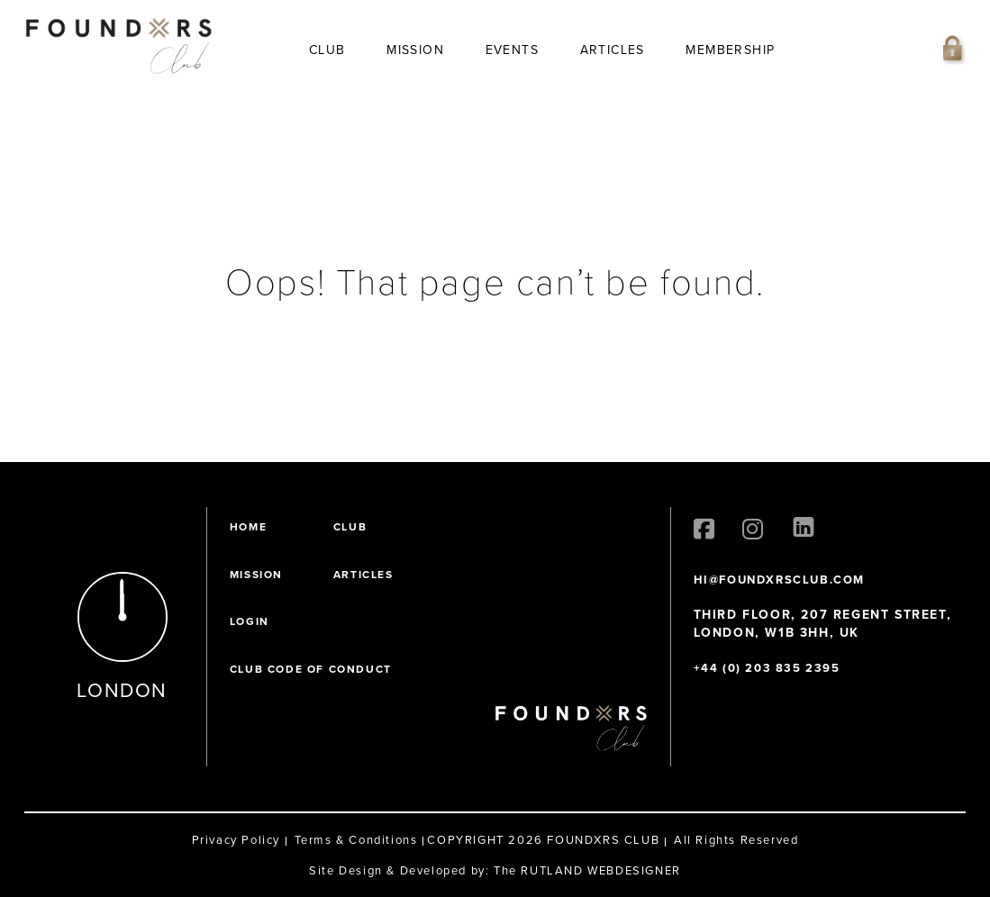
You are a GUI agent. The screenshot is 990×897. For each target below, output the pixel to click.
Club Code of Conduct (311, 669)
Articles (612, 50)
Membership (730, 50)
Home (248, 527)
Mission (415, 50)
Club (327, 50)
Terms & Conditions (356, 839)
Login (249, 621)
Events (512, 50)
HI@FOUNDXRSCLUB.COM (779, 579)
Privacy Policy (236, 839)
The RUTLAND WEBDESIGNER (587, 870)
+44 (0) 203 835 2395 (767, 667)
